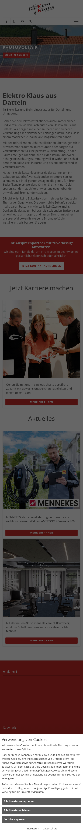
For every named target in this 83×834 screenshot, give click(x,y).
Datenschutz (50, 828)
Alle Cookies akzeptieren (19, 801)
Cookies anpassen (14, 819)
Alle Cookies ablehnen (17, 810)
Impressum (32, 828)
